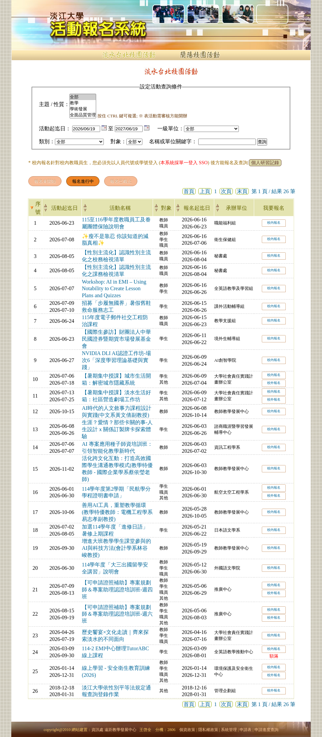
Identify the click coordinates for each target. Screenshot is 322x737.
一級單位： (170, 128)
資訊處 (97, 729)
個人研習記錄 (265, 162)
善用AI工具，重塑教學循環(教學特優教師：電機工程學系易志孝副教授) (117, 512)
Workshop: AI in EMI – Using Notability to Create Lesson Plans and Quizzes (114, 289)
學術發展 (83, 109)
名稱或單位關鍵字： (173, 141)
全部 (83, 97)
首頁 (189, 191)
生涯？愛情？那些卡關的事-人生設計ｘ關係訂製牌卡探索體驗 (117, 429)
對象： (118, 141)
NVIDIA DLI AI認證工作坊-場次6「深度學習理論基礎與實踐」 (116, 360)
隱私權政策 (208, 729)
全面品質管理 (83, 115)
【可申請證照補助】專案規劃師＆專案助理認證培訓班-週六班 (117, 614)
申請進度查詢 (266, 729)
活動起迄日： (55, 128)
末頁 (242, 191)
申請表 (245, 729)
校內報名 (273, 222)
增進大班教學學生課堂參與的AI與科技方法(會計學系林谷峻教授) (116, 548)
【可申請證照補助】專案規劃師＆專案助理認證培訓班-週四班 (117, 589)
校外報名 (273, 383)
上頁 (205, 191)
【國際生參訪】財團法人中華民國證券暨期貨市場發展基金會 (116, 339)
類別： (47, 141)
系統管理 (229, 729)
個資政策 (187, 729)
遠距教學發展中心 (120, 729)
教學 (83, 103)
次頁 (226, 191)
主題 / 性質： (54, 104)
